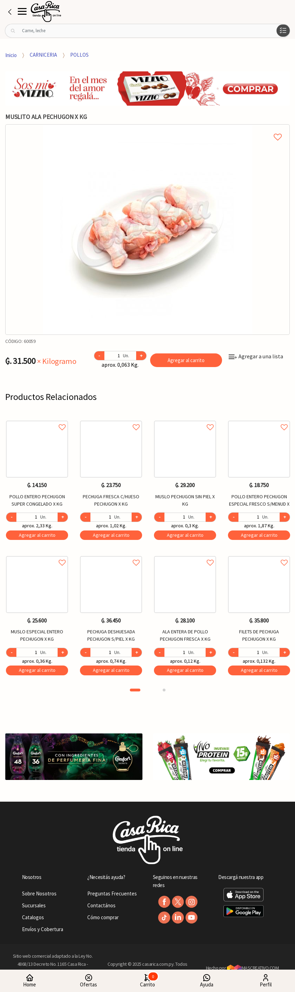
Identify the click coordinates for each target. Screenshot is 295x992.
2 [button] (164, 690)
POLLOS (79, 54)
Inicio (11, 54)
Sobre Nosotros (39, 893)
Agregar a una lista (256, 356)
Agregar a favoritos (37, 419)
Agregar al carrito (186, 360)
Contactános (101, 905)
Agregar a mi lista (147, 129)
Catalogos (33, 917)
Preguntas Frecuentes (112, 893)
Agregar (37, 535)
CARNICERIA (43, 54)
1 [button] (135, 690)
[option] (147, 230)
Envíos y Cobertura (42, 929)
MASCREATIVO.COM (253, 968)
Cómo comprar (103, 917)
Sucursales (34, 905)
